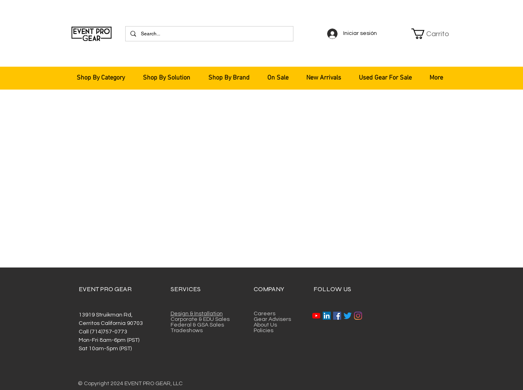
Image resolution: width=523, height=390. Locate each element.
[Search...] (208, 34)
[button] (431, 34)
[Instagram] (358, 316)
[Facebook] (337, 316)
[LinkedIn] (327, 316)
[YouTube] (316, 316)
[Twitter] (348, 316)
